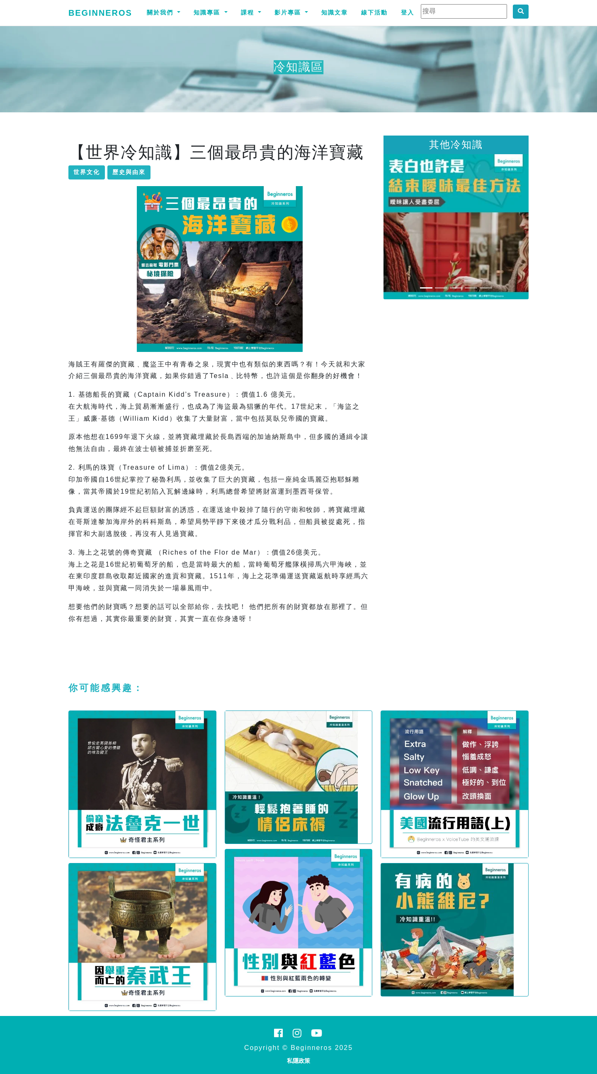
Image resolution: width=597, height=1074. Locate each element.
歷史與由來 (129, 172)
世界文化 (86, 172)
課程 (249, 12)
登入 (407, 12)
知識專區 (208, 12)
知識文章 (334, 12)
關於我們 (161, 12)
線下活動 (374, 12)
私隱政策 (298, 1060)
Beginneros (100, 12)
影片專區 (288, 12)
